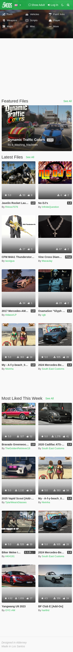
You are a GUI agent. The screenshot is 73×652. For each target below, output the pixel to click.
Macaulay (47, 260)
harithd (45, 610)
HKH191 (10, 556)
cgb (44, 314)
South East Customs (53, 368)
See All (67, 101)
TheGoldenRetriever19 (17, 448)
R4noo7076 (11, 206)
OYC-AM (10, 610)
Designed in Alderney (14, 642)
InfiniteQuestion (50, 206)
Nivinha (9, 368)
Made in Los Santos (13, 646)
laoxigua (9, 260)
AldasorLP (10, 314)
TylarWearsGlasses (16, 502)
